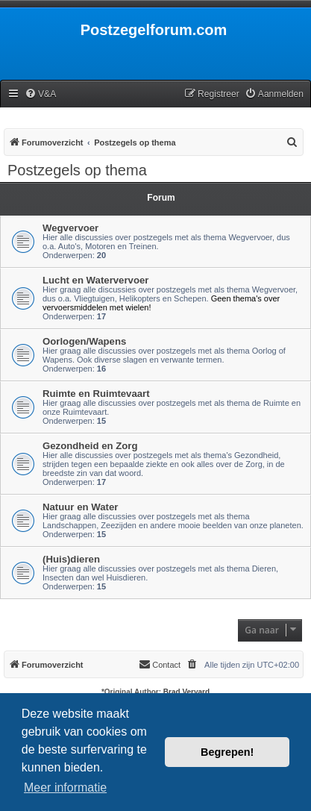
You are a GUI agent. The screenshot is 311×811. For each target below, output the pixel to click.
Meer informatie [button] (65, 787)
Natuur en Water (80, 507)
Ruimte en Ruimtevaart (96, 393)
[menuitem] (40, 94)
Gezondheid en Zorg (90, 445)
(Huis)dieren (71, 559)
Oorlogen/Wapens (84, 341)
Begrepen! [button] (227, 752)
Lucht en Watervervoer (95, 280)
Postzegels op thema (77, 170)
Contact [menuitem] (159, 664)
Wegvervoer (70, 228)
